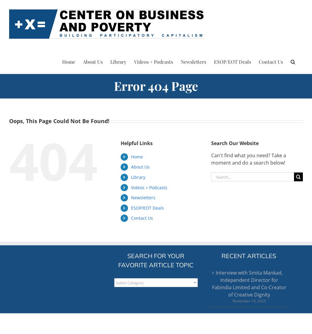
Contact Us (142, 218)
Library (138, 177)
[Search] (298, 176)
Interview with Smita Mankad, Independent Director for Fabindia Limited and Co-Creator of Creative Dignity (249, 283)
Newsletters (143, 198)
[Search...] (252, 176)
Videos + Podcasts (149, 187)
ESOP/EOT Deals (147, 208)
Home (137, 157)
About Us (140, 167)
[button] (293, 61)
